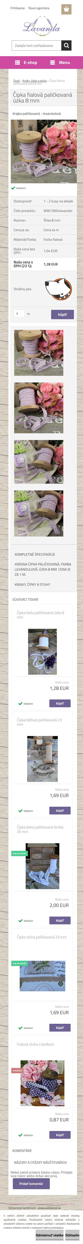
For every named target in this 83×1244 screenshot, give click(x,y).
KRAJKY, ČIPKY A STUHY (32, 584)
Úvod (17, 80)
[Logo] (41, 26)
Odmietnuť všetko (50, 1235)
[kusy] (19, 314)
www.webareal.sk (49, 1207)
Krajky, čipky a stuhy (35, 80)
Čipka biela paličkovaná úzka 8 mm (40, 615)
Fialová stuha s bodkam (35, 1044)
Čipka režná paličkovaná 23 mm (42, 937)
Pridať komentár (31, 1183)
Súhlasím (72, 1235)
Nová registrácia (39, 8)
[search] (66, 45)
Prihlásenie (18, 8)
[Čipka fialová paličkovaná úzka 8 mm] (44, 121)
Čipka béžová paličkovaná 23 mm (39, 722)
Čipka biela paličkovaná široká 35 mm (40, 829)
